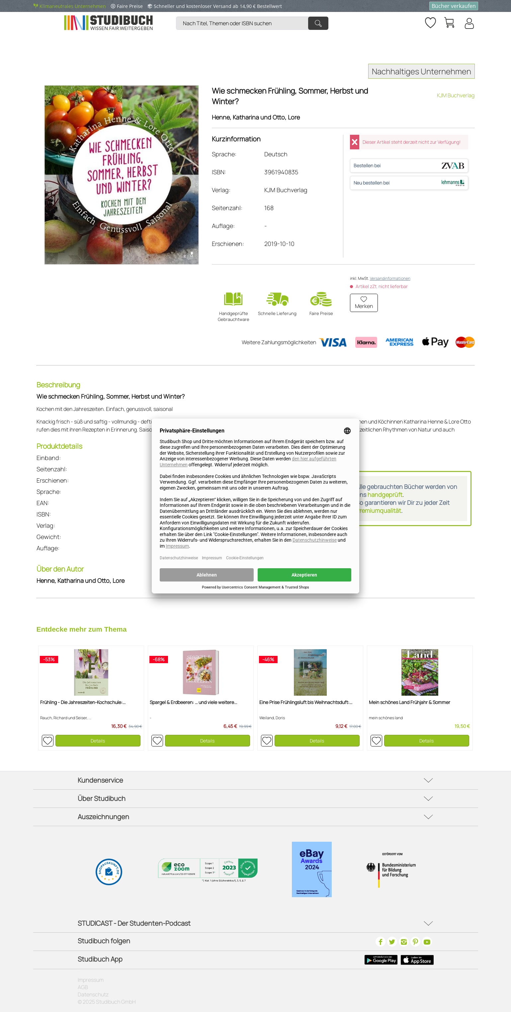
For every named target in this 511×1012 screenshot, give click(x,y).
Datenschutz (93, 994)
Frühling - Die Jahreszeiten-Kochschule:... (83, 702)
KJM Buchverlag (455, 95)
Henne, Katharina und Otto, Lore (256, 117)
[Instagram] (404, 942)
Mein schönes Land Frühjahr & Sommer (409, 702)
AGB (83, 987)
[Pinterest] (415, 942)
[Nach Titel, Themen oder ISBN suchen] (252, 23)
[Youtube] (427, 942)
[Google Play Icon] (381, 960)
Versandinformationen (390, 278)
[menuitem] (254, 15)
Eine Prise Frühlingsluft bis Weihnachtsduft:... (305, 702)
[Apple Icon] (417, 960)
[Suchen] (318, 23)
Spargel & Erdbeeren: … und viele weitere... (193, 702)
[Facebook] (380, 942)
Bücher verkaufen (454, 6)
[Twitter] (392, 942)
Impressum (91, 979)
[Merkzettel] (430, 22)
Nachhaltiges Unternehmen (421, 71)
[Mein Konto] (468, 23)
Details (98, 741)
